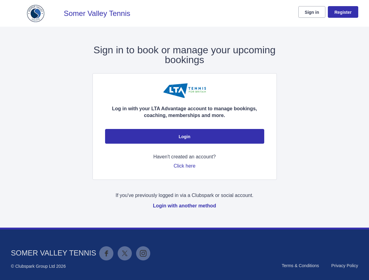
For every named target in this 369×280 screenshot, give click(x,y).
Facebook (106, 253)
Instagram (143, 253)
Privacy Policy (344, 265)
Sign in (312, 12)
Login (184, 136)
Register (342, 12)
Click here (184, 165)
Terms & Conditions (300, 265)
